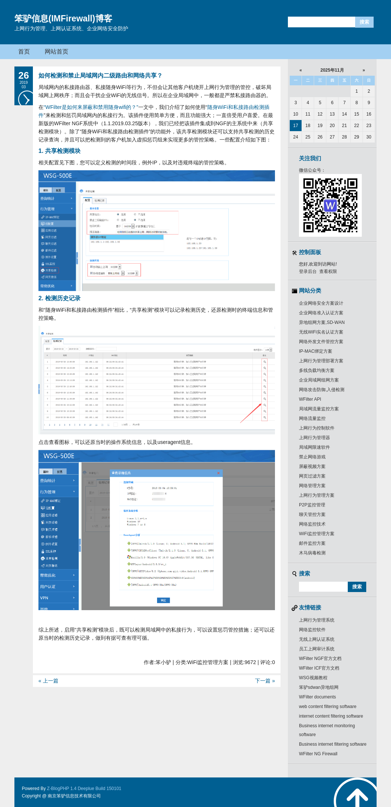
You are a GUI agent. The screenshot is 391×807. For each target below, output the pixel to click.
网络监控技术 (312, 524)
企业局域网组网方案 (319, 380)
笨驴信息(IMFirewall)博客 (63, 18)
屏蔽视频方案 (312, 466)
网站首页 (56, 51)
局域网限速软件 (314, 447)
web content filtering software (327, 706)
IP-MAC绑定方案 (315, 351)
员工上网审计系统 (316, 649)
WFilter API (310, 399)
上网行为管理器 (314, 437)
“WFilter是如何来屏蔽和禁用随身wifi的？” (91, 107)
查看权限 (328, 271)
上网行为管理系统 (316, 620)
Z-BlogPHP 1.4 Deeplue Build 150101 (84, 788)
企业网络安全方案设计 (321, 303)
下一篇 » (265, 681)
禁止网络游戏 (312, 456)
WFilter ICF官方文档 (319, 668)
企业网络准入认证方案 (321, 312)
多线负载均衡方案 (316, 370)
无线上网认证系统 (316, 639)
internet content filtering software (331, 716)
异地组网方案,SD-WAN (322, 322)
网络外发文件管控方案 (321, 341)
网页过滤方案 (312, 476)
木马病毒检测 (312, 552)
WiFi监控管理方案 (316, 533)
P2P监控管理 (312, 504)
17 (295, 125)
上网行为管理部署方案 (321, 360)
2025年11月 (332, 70)
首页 (24, 51)
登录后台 (308, 271)
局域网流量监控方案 (319, 408)
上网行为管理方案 (316, 495)
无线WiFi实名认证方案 (321, 332)
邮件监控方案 (312, 543)
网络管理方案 (312, 485)
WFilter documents (317, 697)
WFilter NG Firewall (318, 753)
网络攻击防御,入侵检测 (321, 389)
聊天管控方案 (312, 514)
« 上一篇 (48, 681)
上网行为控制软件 (316, 428)
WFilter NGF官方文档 (320, 658)
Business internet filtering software (333, 744)
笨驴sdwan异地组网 (319, 687)
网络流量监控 (312, 418)
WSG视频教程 (313, 677)
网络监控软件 (312, 629)
